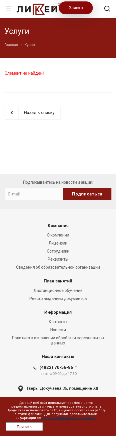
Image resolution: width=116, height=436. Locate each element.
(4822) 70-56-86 (56, 367)
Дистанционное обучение (58, 290)
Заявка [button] (76, 7)
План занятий (58, 281)
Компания (58, 225)
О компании (58, 235)
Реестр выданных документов (58, 298)
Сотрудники (58, 251)
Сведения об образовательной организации (58, 267)
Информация (58, 312)
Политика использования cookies (69, 418)
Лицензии (58, 243)
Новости (58, 330)
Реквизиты (58, 259)
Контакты (58, 321)
